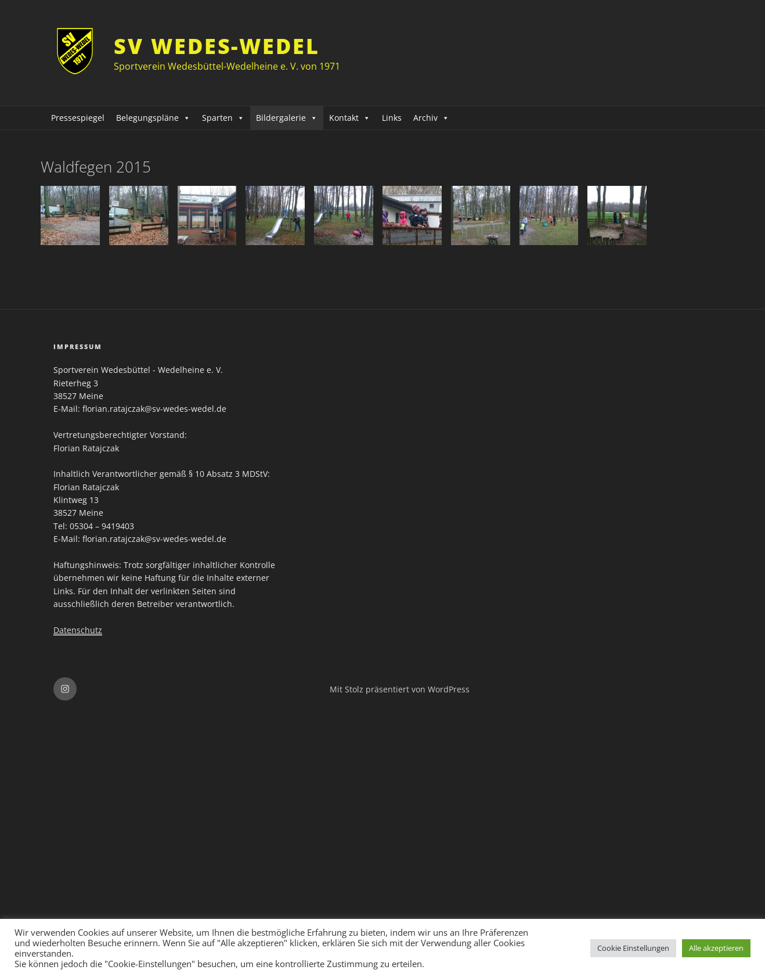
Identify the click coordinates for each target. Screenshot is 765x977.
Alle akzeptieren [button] (716, 948)
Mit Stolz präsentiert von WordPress (400, 689)
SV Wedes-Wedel (216, 46)
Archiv (431, 117)
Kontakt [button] (349, 117)
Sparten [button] (223, 117)
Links (392, 117)
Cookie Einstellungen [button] (633, 948)
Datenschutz (77, 629)
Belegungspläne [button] (153, 117)
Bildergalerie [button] (286, 117)
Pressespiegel (77, 117)
